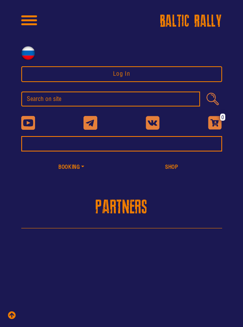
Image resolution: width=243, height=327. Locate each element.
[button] (71, 168)
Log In (121, 74)
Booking (69, 167)
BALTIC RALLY (191, 21)
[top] (12, 315)
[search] (110, 99)
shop (171, 167)
